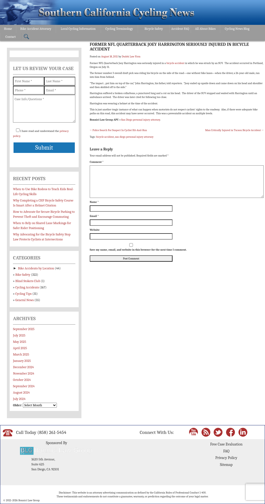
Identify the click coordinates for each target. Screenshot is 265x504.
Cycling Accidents (27, 287)
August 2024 (21, 392)
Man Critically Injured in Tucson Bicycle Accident (234, 130)
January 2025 (22, 361)
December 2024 (23, 367)
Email (94, 216)
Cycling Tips (23, 294)
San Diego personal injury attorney (140, 119)
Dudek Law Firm (131, 56)
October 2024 (22, 380)
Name (94, 202)
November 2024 (23, 373)
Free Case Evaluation (226, 444)
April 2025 (20, 348)
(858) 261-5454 (51, 432)
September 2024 (24, 386)
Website (95, 230)
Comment (97, 162)
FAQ (226, 451)
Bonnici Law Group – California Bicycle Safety (116, 13)
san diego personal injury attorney (134, 137)
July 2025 (19, 335)
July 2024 (19, 399)
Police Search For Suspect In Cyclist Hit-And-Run (118, 130)
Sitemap (226, 464)
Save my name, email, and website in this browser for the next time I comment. (138, 249)
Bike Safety (22, 275)
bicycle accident (175, 63)
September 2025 (24, 329)
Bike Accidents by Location (36, 268)
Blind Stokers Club (27, 281)
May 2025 (19, 342)
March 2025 (21, 354)
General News (24, 300)
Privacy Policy (226, 457)
